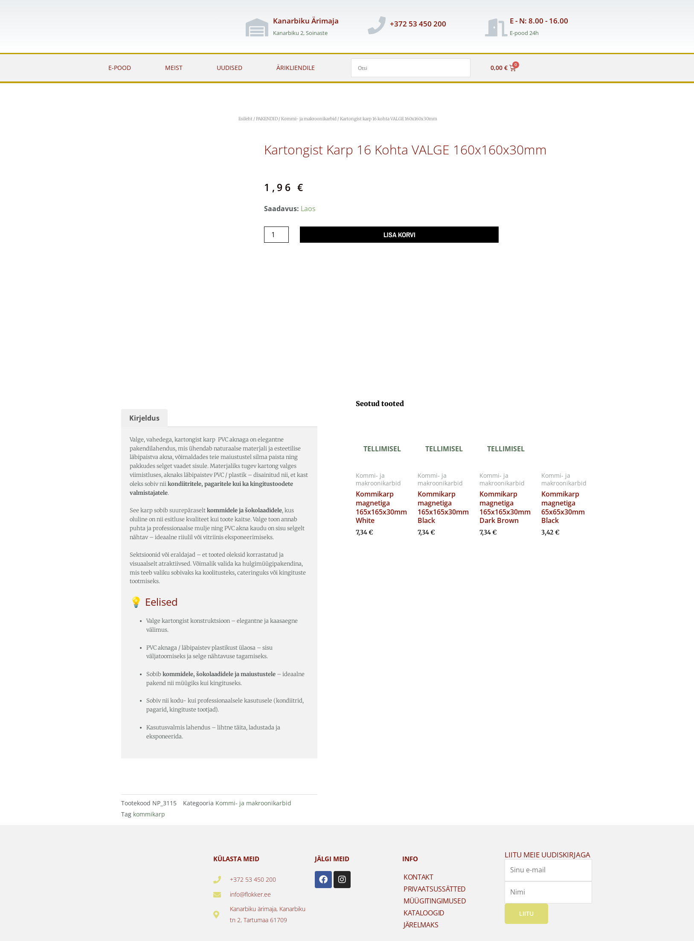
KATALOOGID (424, 913)
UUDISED (229, 68)
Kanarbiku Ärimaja (306, 21)
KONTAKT (418, 877)
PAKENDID (267, 119)
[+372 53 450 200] (377, 25)
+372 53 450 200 (418, 24)
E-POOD (119, 68)
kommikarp (149, 814)
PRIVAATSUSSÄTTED (435, 889)
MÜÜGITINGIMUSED (435, 901)
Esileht (245, 119)
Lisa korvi (399, 234)
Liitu (526, 913)
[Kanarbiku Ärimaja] (257, 27)
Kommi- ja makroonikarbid (309, 119)
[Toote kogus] (276, 235)
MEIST (174, 68)
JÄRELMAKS (421, 924)
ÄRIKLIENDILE (295, 68)
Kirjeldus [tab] (144, 418)
